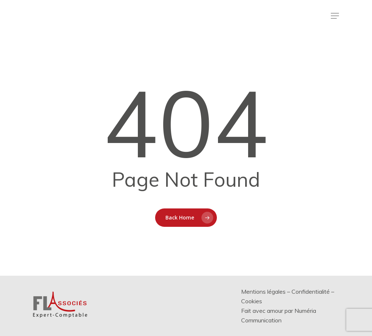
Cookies (251, 301)
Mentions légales (263, 291)
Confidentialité (310, 291)
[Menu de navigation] (335, 15)
